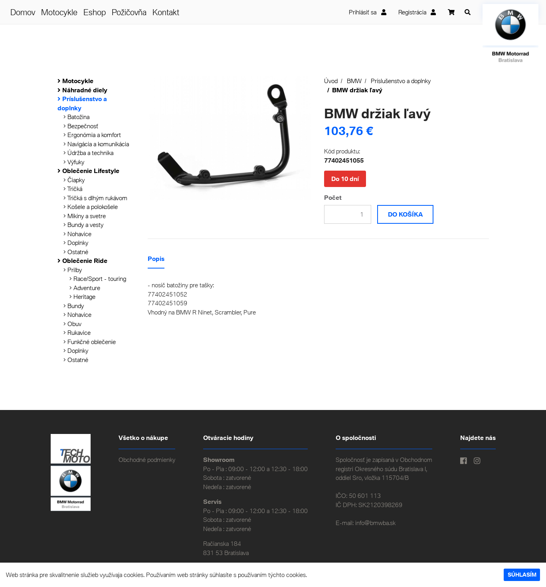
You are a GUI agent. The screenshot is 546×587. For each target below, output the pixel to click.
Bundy (73, 305)
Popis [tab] (156, 258)
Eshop (94, 12)
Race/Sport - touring (97, 278)
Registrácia (417, 12)
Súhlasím (522, 574)
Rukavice (77, 332)
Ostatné (75, 251)
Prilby (72, 269)
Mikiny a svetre (84, 215)
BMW (354, 80)
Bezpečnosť (80, 125)
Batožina (76, 116)
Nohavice (77, 233)
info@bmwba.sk (375, 522)
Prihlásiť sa (367, 12)
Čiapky (74, 179)
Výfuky (73, 161)
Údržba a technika (88, 152)
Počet (333, 197)
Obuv (72, 323)
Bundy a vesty (83, 224)
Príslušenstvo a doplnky (401, 80)
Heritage (82, 296)
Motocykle (59, 12)
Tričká (72, 188)
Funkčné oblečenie (89, 341)
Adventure (84, 287)
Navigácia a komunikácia (96, 143)
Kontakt (165, 12)
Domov (22, 12)
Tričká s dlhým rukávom (95, 197)
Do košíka (405, 214)
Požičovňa (129, 12)
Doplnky (75, 242)
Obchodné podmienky (147, 459)
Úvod (331, 80)
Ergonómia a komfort (92, 134)
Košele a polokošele (90, 206)
